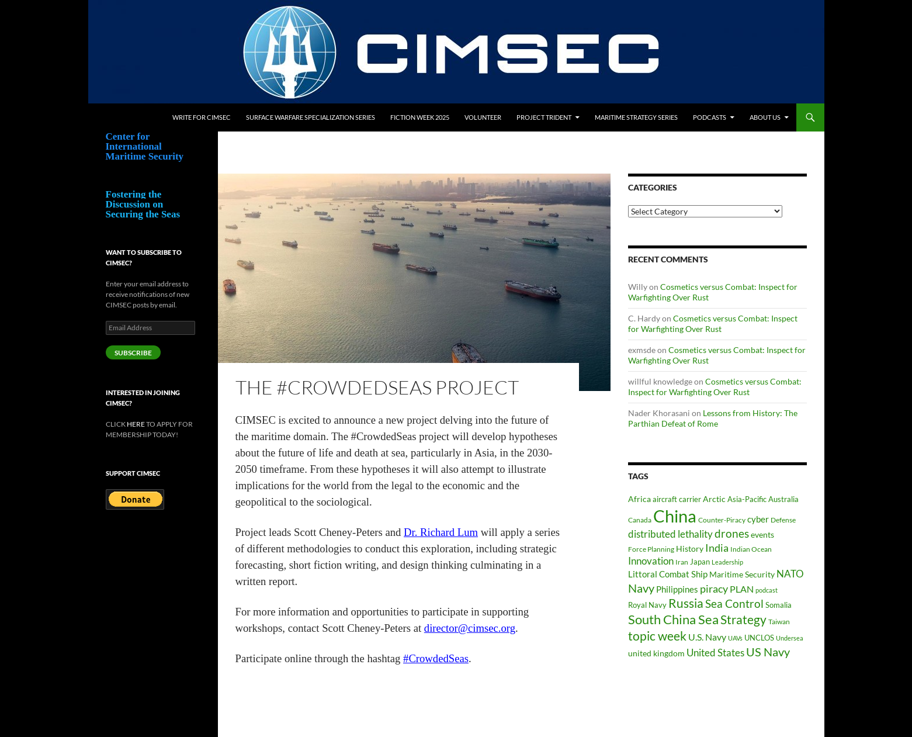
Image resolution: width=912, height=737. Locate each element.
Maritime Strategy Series (636, 117)
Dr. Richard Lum (441, 532)
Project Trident (543, 117)
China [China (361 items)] (674, 516)
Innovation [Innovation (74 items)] (651, 561)
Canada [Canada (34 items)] (639, 520)
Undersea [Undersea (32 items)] (789, 638)
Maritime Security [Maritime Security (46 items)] (742, 574)
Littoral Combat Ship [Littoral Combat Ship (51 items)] (668, 574)
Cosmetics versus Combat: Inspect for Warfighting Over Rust (712, 323)
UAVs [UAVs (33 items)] (735, 638)
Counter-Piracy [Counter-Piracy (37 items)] (721, 519)
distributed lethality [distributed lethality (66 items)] (670, 534)
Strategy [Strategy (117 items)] (743, 619)
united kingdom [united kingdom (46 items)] (656, 653)
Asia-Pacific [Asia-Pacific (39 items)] (747, 499)
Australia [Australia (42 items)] (783, 499)
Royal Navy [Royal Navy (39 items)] (647, 605)
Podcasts (709, 117)
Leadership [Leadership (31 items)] (727, 562)
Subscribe (133, 352)
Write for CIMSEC (201, 117)
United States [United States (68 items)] (715, 652)
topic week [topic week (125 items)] (657, 635)
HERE (136, 424)
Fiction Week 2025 (419, 117)
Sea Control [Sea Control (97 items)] (734, 603)
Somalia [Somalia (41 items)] (778, 605)
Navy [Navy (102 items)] (641, 588)
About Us (765, 117)
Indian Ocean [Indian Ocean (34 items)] (751, 549)
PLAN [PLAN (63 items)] (742, 588)
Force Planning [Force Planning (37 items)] (651, 549)
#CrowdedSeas (436, 658)
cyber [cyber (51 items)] (758, 519)
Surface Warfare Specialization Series (310, 117)
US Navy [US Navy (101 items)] (768, 652)
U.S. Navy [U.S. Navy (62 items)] (707, 636)
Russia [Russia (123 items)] (685, 603)
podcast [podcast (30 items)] (766, 590)
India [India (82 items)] (717, 547)
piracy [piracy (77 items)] (714, 589)
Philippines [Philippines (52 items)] (677, 589)
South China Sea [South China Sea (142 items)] (673, 619)
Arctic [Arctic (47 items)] (714, 499)
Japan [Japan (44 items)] (700, 561)
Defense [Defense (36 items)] (783, 519)
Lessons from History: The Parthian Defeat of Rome (712, 418)
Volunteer (482, 117)
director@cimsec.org (469, 628)
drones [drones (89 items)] (732, 533)
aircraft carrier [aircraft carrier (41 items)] (677, 499)
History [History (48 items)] (689, 548)
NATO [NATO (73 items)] (790, 574)
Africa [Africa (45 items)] (639, 499)
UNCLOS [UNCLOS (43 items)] (759, 637)
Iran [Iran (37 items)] (681, 562)
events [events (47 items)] (762, 534)
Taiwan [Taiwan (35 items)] (779, 621)
